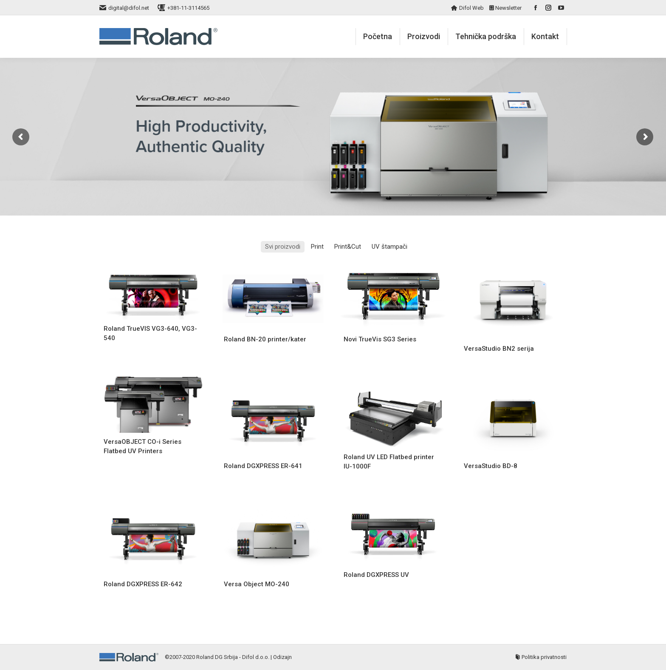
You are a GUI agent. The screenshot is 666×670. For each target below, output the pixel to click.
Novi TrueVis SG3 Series (380, 339)
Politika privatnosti (544, 657)
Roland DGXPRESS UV (376, 575)
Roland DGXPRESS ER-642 (143, 584)
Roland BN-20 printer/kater (265, 339)
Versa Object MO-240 (256, 584)
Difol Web (471, 8)
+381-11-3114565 (188, 8)
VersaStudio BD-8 (490, 466)
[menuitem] (377, 36)
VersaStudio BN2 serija (499, 348)
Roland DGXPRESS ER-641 (263, 466)
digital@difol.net (128, 8)
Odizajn (282, 657)
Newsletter (508, 8)
